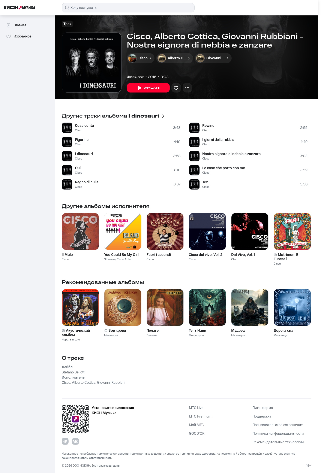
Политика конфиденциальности (278, 433)
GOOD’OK (196, 433)
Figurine (81, 139)
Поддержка (261, 416)
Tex (205, 182)
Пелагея (152, 335)
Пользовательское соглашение (277, 425)
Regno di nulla (87, 182)
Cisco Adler (124, 259)
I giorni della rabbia (218, 139)
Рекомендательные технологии (278, 442)
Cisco (78, 130)
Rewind (208, 125)
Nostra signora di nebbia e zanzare (231, 154)
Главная (16, 25)
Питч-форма (262, 407)
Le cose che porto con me (223, 168)
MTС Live (196, 407)
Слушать (148, 88)
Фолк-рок (135, 77)
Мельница (111, 335)
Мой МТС (196, 425)
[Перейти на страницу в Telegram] (65, 441)
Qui (78, 168)
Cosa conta (84, 125)
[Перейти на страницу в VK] (75, 441)
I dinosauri (84, 154)
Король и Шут (71, 339)
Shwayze (110, 259)
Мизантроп (196, 335)
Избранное (19, 36)
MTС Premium (200, 416)
